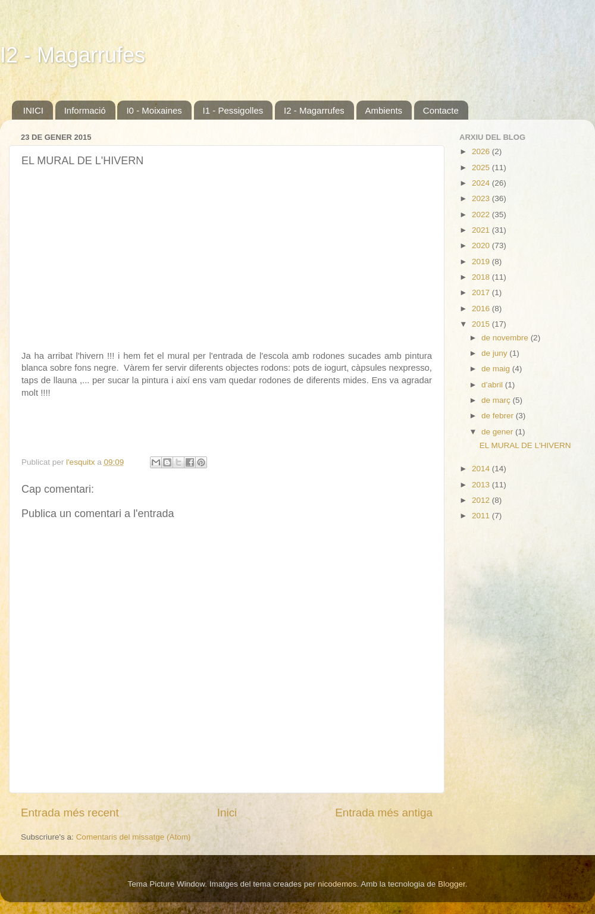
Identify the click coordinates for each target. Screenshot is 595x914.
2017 (482, 292)
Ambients (384, 110)
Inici (227, 812)
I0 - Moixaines (153, 110)
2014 (482, 468)
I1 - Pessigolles (233, 110)
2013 (482, 484)
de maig (496, 368)
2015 (482, 324)
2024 (482, 183)
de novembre (506, 337)
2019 (482, 261)
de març (497, 400)
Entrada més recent (70, 812)
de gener (498, 431)
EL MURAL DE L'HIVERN (525, 445)
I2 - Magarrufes (72, 55)
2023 (482, 198)
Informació (85, 110)
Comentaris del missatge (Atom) (133, 836)
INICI (33, 110)
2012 (482, 500)
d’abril (493, 384)
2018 (482, 277)
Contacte (441, 110)
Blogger (451, 883)
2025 (482, 167)
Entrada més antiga (384, 812)
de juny (495, 353)
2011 (482, 515)
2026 (482, 151)
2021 (482, 230)
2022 (482, 214)
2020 (482, 245)
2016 (482, 308)
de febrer (498, 415)
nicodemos (337, 883)
